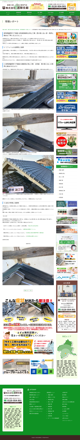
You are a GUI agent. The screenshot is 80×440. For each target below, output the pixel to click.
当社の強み (31, 399)
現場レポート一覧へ (28, 290)
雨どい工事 (61, 176)
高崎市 (61, 360)
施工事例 (64, 394)
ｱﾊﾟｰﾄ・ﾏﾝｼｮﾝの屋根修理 (53, 418)
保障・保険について (33, 397)
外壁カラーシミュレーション (35, 411)
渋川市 (61, 363)
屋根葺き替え (62, 173)
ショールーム (65, 413)
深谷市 (71, 371)
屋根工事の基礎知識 (33, 413)
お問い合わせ (65, 418)
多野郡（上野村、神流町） (62, 364)
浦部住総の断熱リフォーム (30, 229)
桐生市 (69, 362)
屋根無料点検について (34, 394)
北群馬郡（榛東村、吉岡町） (70, 363)
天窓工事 (61, 194)
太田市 (61, 362)
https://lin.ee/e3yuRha (33, 225)
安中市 (74, 360)
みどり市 (73, 362)
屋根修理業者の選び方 (34, 401)
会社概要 (64, 411)
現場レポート (65, 397)
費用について (32, 404)
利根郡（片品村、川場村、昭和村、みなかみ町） (12, 418)
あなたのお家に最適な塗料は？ (36, 408)
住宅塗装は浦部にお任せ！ (32, 236)
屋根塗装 (61, 183)
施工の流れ (64, 404)
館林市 (65, 362)
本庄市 (68, 371)
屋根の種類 (64, 399)
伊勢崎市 (70, 360)
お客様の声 (64, 392)
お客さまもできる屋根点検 (68, 401)
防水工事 (61, 187)
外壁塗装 (61, 197)
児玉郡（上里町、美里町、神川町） (66, 372)
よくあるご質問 (65, 408)
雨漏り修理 (61, 170)
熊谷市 (12, 422)
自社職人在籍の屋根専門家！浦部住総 (35, 232)
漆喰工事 (61, 180)
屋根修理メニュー (50, 392)
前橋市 (65, 360)
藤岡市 (72, 375)
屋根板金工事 (62, 190)
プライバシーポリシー (67, 420)
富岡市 (58, 362)
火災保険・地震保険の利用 (35, 406)
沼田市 (58, 363)
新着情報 (64, 406)
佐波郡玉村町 (9, 419)
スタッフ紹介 (65, 415)
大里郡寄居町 (17, 423)
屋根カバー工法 (51, 397)
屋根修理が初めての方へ (34, 392)
